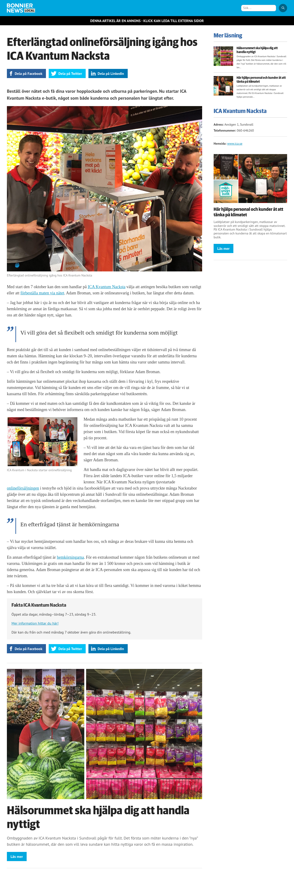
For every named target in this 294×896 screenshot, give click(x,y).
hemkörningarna (70, 557)
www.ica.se (234, 143)
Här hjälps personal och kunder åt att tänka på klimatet (261, 79)
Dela (28, 73)
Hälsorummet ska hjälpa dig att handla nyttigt (257, 50)
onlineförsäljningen (23, 488)
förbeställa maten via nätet (42, 293)
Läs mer (17, 856)
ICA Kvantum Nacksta (106, 287)
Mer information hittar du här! (35, 623)
